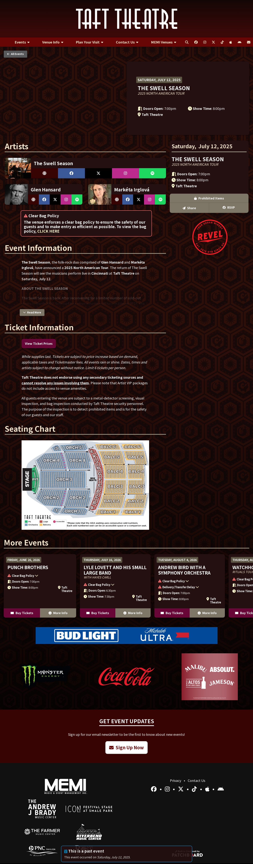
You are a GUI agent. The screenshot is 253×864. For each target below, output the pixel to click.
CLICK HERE (48, 231)
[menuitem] (22, 42)
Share (189, 208)
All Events (15, 54)
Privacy (176, 780)
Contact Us (196, 780)
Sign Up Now (126, 747)
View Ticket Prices (39, 343)
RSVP (229, 207)
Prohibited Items (209, 198)
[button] (38, 576)
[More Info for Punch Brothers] (40, 586)
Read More (32, 312)
